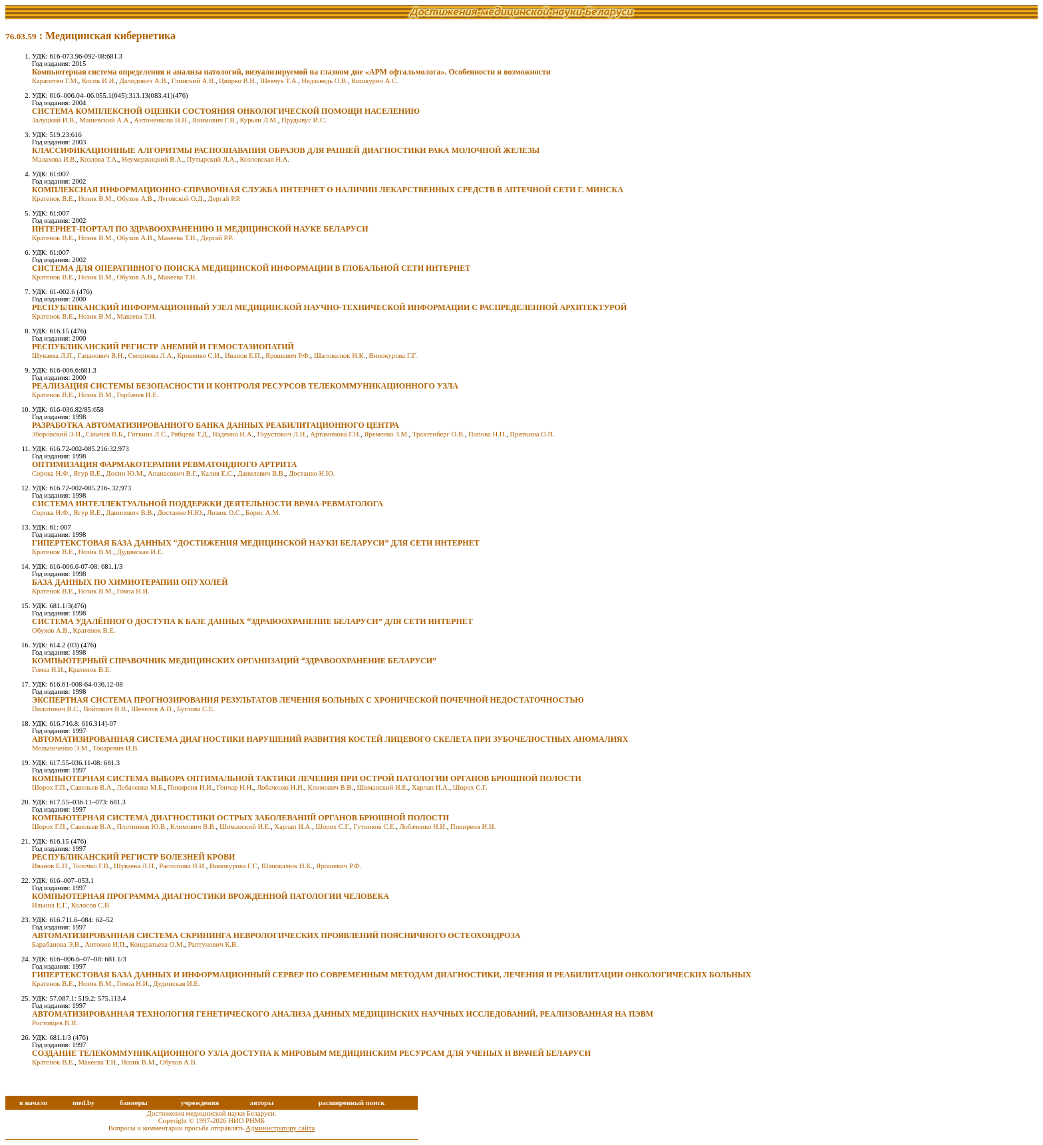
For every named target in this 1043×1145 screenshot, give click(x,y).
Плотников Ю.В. (141, 826)
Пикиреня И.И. (190, 787)
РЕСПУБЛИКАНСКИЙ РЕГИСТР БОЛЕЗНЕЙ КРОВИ (133, 857)
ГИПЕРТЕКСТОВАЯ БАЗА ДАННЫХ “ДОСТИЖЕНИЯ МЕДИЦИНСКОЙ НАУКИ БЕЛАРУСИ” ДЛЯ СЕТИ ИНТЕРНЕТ (256, 543)
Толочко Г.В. (91, 866)
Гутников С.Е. (374, 826)
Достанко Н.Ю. (312, 473)
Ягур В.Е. (87, 473)
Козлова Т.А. (99, 159)
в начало (33, 1102)
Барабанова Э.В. (56, 944)
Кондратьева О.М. (157, 944)
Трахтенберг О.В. (438, 434)
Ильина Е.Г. (49, 905)
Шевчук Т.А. (279, 80)
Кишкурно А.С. (374, 80)
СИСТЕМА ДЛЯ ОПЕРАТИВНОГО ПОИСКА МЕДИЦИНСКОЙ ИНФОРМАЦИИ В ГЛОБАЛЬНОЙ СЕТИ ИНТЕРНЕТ (251, 268)
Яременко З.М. (386, 434)
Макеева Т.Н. (177, 238)
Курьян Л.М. (259, 120)
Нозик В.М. (95, 198)
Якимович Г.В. (214, 120)
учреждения (199, 1102)
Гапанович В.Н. (100, 355)
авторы (262, 1102)
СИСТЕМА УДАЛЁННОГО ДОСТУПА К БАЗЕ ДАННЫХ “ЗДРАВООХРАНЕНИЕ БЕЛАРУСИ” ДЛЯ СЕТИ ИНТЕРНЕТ (252, 621)
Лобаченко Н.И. (280, 787)
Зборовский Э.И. (57, 434)
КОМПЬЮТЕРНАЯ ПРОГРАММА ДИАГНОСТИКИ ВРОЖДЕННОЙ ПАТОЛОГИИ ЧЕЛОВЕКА (210, 896)
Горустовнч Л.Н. (282, 434)
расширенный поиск (352, 1102)
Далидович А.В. (143, 80)
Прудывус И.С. (304, 120)
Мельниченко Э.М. (60, 748)
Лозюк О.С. (224, 512)
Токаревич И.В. (115, 748)
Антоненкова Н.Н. (161, 120)
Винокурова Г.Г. (393, 355)
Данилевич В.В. (261, 473)
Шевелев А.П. (152, 709)
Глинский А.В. (194, 80)
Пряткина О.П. (532, 434)
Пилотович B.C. (56, 709)
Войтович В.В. (105, 709)
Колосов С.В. (91, 905)
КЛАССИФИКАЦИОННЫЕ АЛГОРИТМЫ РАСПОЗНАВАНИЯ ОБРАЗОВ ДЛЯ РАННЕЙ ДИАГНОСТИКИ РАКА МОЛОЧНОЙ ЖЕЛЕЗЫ (285, 150)
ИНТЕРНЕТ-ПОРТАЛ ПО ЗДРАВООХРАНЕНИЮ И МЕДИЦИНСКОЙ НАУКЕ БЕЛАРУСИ (200, 229)
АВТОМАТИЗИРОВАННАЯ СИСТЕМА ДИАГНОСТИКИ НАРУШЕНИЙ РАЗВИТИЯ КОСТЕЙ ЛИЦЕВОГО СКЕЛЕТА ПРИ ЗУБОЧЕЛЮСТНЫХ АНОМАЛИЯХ (330, 739)
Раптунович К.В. (212, 944)
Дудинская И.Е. (139, 552)
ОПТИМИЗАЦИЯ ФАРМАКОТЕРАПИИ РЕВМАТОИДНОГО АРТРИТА (164, 464)
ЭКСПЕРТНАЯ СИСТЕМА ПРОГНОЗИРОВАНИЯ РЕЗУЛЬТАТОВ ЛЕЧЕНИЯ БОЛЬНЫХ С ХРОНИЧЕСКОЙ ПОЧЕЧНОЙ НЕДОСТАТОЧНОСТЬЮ (308, 700)
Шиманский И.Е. (382, 787)
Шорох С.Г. (470, 787)
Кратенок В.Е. (53, 198)
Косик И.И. (99, 80)
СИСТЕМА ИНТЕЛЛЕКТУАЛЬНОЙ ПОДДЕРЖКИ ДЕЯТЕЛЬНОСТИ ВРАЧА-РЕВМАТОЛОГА (207, 503)
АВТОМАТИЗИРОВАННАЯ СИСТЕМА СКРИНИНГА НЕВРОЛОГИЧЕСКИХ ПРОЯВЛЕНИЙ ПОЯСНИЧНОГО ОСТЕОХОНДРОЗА (276, 935)
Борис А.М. (262, 512)
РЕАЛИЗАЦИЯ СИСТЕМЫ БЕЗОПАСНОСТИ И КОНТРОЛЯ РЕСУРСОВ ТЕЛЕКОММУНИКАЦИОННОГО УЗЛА (245, 386)
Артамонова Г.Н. (335, 434)
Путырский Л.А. (211, 159)
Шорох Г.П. (49, 787)
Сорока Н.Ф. (51, 473)
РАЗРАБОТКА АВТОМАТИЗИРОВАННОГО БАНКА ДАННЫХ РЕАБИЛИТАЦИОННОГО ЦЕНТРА (215, 425)
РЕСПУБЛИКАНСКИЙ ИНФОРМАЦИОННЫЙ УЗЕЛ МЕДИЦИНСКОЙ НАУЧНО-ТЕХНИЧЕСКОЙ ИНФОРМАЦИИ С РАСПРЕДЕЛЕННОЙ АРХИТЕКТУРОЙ (329, 307)
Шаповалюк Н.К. (339, 355)
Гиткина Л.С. (148, 434)
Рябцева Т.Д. (190, 434)
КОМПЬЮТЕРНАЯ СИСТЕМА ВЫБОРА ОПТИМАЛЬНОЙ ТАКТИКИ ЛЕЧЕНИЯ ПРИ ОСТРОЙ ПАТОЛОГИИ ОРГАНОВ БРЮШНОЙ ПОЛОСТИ (306, 778)
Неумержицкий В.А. (152, 159)
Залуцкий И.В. (54, 120)
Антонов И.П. (105, 944)
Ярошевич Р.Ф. (288, 355)
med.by (83, 1102)
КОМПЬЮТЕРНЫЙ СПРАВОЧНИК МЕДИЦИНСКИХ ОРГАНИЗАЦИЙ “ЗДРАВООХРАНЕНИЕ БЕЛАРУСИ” (234, 660)
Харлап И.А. (431, 787)
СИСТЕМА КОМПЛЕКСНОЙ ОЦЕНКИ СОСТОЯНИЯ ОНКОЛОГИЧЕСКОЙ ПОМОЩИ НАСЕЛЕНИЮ (226, 111)
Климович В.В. (331, 787)
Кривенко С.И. (199, 355)
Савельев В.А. (92, 787)
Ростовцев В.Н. (55, 1023)
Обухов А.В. (135, 198)
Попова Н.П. (487, 434)
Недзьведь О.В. (324, 80)
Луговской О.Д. (181, 198)
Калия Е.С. (217, 473)
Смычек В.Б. (105, 434)
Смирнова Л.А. (150, 355)
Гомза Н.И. (132, 591)
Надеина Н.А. (232, 434)
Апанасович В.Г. (173, 473)
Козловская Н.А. (265, 159)
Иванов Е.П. (243, 355)
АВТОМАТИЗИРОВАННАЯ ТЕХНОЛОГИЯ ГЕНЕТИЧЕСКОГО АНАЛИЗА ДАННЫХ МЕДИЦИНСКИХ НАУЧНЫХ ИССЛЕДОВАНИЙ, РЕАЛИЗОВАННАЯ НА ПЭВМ (342, 1014)
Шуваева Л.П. (53, 355)
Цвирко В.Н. (238, 80)
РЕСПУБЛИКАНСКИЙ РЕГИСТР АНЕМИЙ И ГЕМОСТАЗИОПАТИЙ (163, 346)
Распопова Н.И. (182, 866)
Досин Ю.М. (125, 473)
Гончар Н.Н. (235, 787)
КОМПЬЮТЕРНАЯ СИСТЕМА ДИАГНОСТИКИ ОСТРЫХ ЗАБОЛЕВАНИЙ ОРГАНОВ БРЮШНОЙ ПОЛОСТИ (240, 817)
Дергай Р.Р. (224, 198)
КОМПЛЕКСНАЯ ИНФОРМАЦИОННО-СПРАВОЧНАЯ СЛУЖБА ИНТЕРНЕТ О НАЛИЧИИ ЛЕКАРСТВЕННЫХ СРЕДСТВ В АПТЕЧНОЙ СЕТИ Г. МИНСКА (327, 189)
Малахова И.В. (54, 159)
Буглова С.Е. (196, 709)
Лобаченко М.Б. (140, 787)
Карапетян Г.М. (55, 80)
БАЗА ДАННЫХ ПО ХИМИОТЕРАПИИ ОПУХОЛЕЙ (130, 582)
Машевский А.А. (104, 120)
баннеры (134, 1102)
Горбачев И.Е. (137, 395)
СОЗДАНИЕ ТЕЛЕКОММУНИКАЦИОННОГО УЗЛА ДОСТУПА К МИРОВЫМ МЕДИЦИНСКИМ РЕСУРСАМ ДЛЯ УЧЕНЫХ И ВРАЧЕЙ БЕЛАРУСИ (311, 1053)
